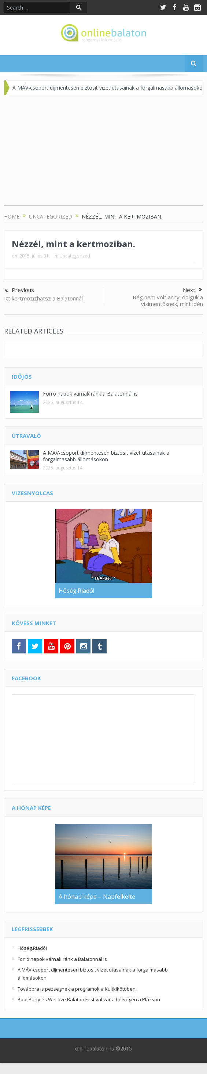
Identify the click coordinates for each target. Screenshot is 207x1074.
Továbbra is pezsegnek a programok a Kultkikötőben (77, 988)
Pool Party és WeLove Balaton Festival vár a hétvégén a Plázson (89, 999)
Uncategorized (74, 256)
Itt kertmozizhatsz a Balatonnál (43, 298)
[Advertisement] (103, 153)
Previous (19, 290)
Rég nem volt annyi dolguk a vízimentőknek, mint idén (168, 300)
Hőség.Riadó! (32, 948)
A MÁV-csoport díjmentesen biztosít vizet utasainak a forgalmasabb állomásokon (106, 456)
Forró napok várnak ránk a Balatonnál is (90, 393)
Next (192, 290)
